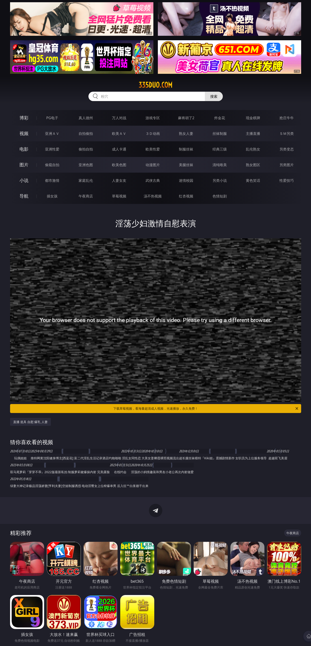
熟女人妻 (186, 133)
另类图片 (286, 164)
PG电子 (52, 117)
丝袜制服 (219, 133)
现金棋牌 (253, 117)
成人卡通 (119, 149)
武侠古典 (153, 180)
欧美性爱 (153, 149)
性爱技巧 (286, 180)
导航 (23, 196)
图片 (23, 165)
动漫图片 (153, 164)
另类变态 (286, 149)
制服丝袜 (186, 149)
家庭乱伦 (86, 180)
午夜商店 (86, 196)
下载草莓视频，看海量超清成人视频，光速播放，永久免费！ (206, 408)
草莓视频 (119, 196)
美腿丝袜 (186, 164)
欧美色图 (119, 164)
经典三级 (219, 149)
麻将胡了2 (186, 117)
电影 (23, 149)
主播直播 (253, 133)
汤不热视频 (153, 196)
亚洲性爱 (52, 149)
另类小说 (219, 180)
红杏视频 (186, 196)
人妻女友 (119, 180)
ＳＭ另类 (286, 133)
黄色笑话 (253, 180)
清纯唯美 (219, 164)
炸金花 (219, 117)
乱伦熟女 (253, 149)
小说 (23, 180)
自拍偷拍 (86, 133)
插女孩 (52, 196)
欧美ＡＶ (119, 133)
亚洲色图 (86, 164)
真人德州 (86, 117)
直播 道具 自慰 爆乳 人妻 (30, 422)
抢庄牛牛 (286, 117)
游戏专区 (153, 117)
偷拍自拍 (86, 149)
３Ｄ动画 (153, 133)
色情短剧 (219, 196)
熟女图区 (253, 164)
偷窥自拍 (52, 164)
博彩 (23, 118)
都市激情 (52, 180)
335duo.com (155, 84)
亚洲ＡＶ (52, 133)
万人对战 (119, 117)
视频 (23, 133)
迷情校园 (186, 180)
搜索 (213, 96)
